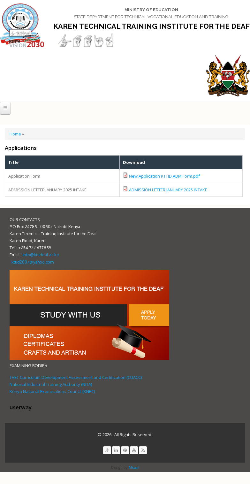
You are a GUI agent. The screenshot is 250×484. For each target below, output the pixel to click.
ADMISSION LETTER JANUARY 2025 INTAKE (168, 190)
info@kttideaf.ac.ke (41, 254)
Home (15, 134)
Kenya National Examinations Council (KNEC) (52, 391)
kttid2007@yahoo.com (32, 262)
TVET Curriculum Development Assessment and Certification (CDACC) (76, 377)
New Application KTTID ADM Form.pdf (164, 176)
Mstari (133, 467)
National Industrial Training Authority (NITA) (51, 384)
